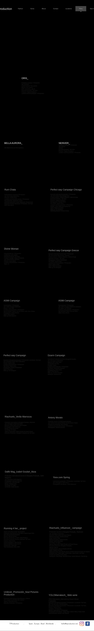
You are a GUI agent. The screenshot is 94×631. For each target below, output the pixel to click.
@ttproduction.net (71, 624)
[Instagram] (82, 623)
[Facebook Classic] (87, 623)
